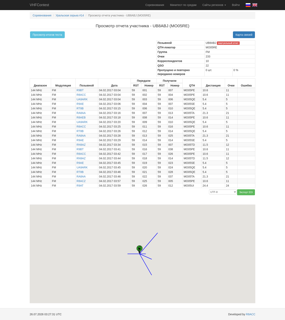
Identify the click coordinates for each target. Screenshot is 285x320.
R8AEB (81, 117)
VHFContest (39, 5)
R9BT (80, 90)
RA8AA (81, 112)
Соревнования (154, 5)
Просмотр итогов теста (47, 34)
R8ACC (81, 94)
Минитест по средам (183, 5)
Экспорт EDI (246, 192)
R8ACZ (81, 181)
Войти (236, 5)
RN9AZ (81, 144)
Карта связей (244, 34)
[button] (127, 250)
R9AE (80, 103)
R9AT (80, 185)
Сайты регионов (214, 5)
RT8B (80, 108)
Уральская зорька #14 (70, 15)
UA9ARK (82, 99)
